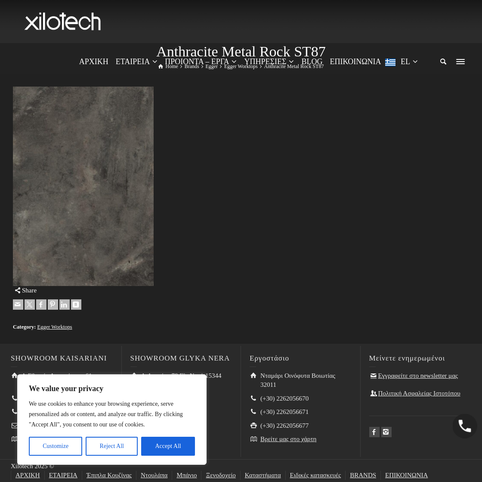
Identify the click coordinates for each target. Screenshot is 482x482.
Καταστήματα (263, 475)
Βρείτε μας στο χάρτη (288, 438)
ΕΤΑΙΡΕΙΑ (63, 475)
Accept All (168, 446)
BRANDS (363, 475)
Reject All (112, 446)
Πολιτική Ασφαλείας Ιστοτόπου (419, 393)
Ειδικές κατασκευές (315, 475)
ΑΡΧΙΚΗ (27, 475)
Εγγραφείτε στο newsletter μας (418, 375)
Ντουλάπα (154, 475)
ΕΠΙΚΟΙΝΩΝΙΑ (406, 475)
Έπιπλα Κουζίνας (109, 475)
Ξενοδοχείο (220, 475)
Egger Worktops (54, 327)
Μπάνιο (186, 475)
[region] (112, 419)
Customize (55, 446)
